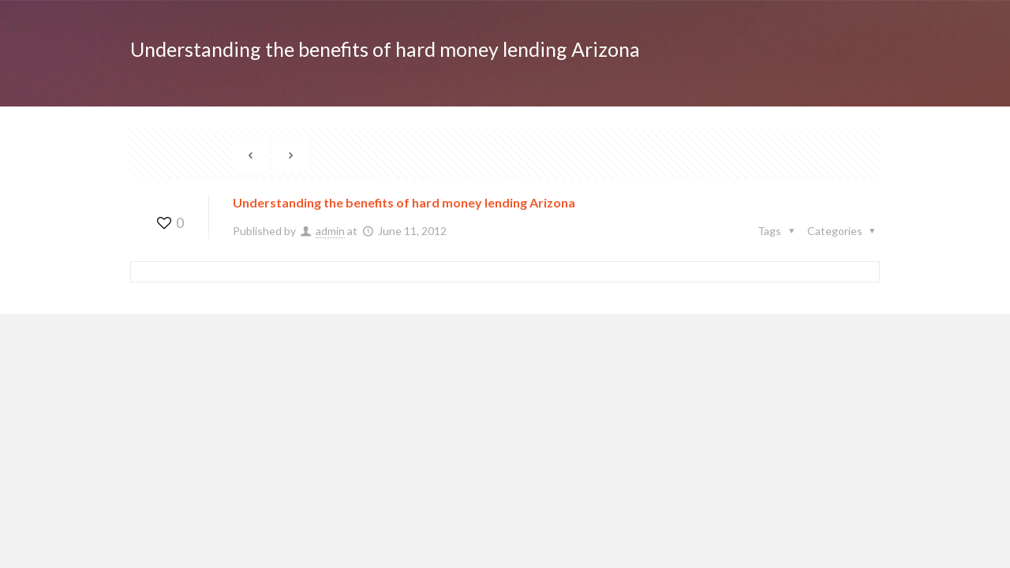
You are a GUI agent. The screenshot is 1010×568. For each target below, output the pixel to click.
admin (330, 230)
